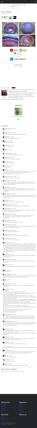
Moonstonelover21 (8, 128)
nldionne (6, 149)
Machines (21, 410)
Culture (20, 408)
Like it (23, 50)
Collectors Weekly (18, 2)
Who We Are (3, 416)
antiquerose (7, 359)
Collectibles (21, 411)
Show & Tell (8, 13)
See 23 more (18, 56)
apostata (17, 52)
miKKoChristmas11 (8, 204)
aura (17, 54)
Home (20, 407)
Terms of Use (4, 424)
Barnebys (3, 419)
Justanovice (7, 200)
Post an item (13, 6)
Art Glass (3, 13)
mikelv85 (6, 355)
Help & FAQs (3, 410)
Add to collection (18, 59)
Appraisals (3, 408)
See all (18, 119)
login (11, 371)
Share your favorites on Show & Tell (18, 4)
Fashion (20, 404)
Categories (3, 406)
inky (5, 279)
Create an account (4, 371)
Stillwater (6, 270)
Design (20, 406)
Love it (14, 50)
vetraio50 (6, 165)
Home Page (3, 404)
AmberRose (4, 93)
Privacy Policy (10, 424)
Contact (2, 418)
